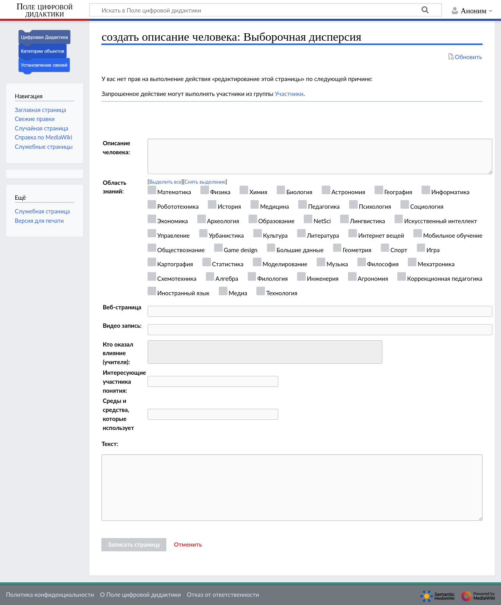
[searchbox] (155, 351)
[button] (188, 544)
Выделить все (165, 182)
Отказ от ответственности (223, 594)
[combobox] (265, 352)
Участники (289, 93)
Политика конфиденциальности (50, 594)
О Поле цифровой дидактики (140, 594)
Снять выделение (204, 182)
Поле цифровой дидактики (44, 10)
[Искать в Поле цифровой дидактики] (266, 10)
